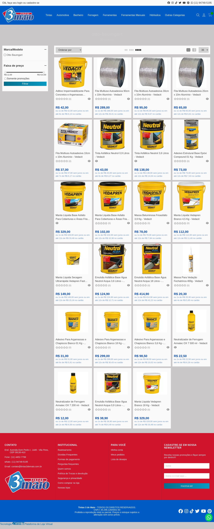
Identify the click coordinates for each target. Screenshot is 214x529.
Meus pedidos (118, 454)
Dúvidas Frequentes (67, 454)
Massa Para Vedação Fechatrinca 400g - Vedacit (188, 279)
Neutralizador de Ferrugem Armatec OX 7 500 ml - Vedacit (190, 341)
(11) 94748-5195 (201, 3)
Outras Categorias (175, 15)
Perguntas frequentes (68, 464)
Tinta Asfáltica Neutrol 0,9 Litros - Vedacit (112, 155)
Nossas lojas (64, 487)
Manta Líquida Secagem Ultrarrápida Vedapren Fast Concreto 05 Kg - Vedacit (70, 279)
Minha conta (117, 450)
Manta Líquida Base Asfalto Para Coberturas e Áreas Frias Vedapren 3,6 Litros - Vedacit (111, 217)
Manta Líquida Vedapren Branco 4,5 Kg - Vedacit (187, 217)
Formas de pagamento (69, 459)
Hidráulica (155, 15)
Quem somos (64, 469)
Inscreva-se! (187, 486)
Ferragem (93, 15)
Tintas (49, 15)
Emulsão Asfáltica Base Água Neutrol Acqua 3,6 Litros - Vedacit (111, 279)
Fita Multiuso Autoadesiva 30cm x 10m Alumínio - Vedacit (151, 93)
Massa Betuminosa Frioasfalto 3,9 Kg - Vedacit (150, 217)
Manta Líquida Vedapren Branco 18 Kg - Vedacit (147, 403)
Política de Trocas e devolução (73, 473)
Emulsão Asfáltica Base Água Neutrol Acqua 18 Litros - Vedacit (150, 279)
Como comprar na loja (68, 483)
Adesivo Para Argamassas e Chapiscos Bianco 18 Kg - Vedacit (110, 341)
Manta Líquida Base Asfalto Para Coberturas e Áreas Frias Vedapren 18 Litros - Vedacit (72, 217)
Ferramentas (110, 15)
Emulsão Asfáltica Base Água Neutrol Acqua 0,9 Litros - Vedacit (111, 404)
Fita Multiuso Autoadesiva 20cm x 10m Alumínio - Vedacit (191, 93)
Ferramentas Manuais (133, 15)
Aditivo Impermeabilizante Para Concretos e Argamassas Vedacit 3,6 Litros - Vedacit (72, 93)
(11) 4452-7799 (18, 457)
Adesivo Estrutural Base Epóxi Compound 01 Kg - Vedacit (190, 155)
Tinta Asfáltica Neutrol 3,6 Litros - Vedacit (151, 155)
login (20, 3)
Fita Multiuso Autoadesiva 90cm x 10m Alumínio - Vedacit (112, 93)
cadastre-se (33, 3)
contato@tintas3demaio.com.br (26, 466)
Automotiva (63, 15)
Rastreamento (64, 450)
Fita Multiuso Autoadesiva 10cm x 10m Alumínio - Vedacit (73, 155)
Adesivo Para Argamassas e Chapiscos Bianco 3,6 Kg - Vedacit (149, 341)
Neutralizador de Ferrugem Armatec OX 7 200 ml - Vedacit (72, 403)
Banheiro (78, 15)
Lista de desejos (119, 459)
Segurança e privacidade (70, 478)
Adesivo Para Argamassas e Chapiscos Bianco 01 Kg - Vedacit (71, 341)
